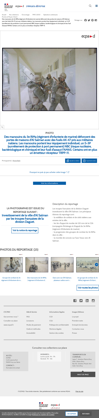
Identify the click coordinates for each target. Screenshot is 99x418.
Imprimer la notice (89, 160)
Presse (74, 333)
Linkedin (87, 300)
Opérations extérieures (50, 15)
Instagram (93, 300)
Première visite (77, 321)
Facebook (74, 300)
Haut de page (83, 374)
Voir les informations (49, 183)
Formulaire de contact (13, 368)
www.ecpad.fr (9, 325)
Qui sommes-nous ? (11, 317)
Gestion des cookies (56, 333)
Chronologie (25, 15)
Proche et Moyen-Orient (9, 17)
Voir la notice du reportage (25, 230)
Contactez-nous (78, 329)
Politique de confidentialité (59, 325)
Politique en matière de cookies (43, 415)
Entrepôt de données (80, 325)
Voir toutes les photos (88, 287)
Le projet (75, 317)
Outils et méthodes (33, 329)
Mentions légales (55, 329)
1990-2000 (36, 15)
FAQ (28, 317)
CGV (51, 317)
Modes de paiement (33, 325)
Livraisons (30, 321)
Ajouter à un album (72, 160)
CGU (51, 321)
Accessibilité (30, 333)
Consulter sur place (10, 321)
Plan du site (79, 391)
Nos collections (14, 15)
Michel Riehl (16, 161)
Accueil (4, 15)
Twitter (80, 300)
